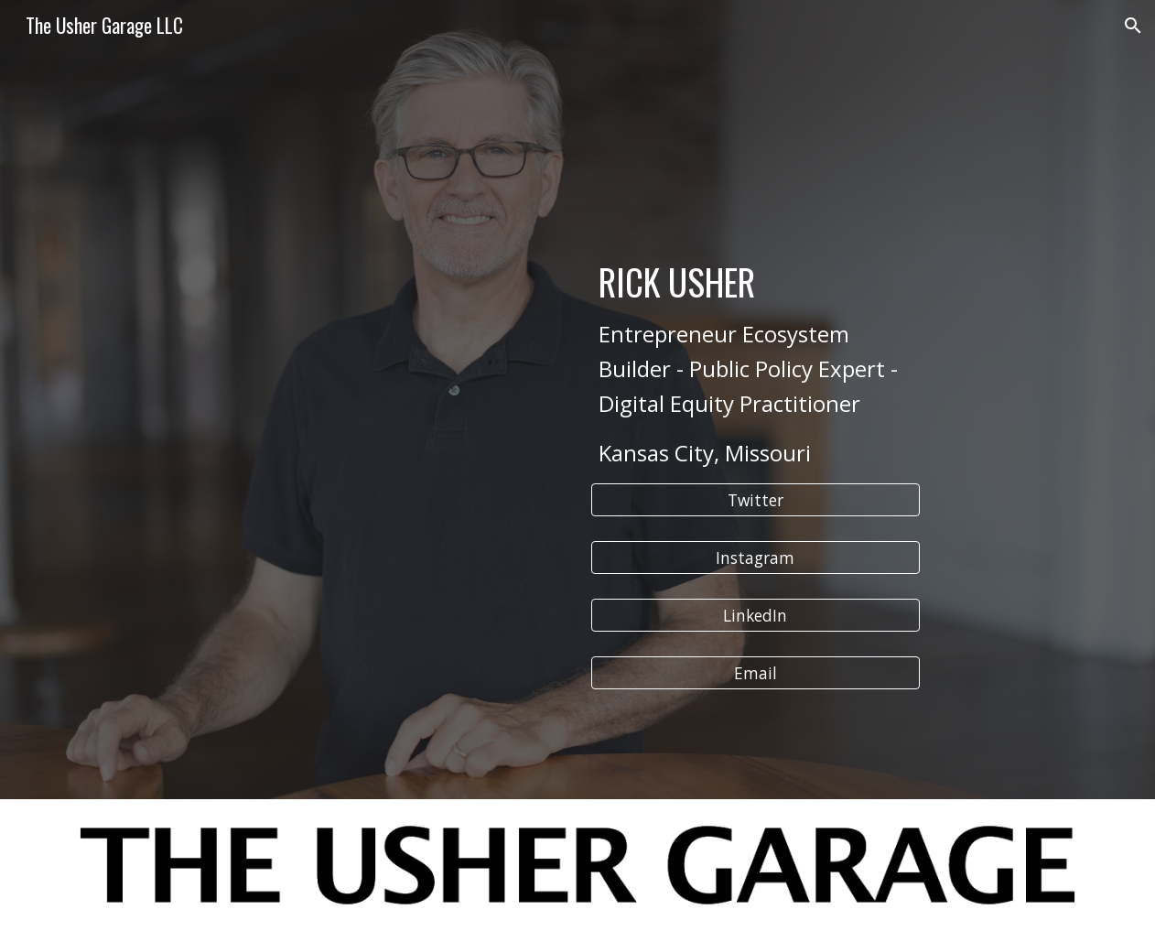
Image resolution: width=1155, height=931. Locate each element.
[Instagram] (756, 558)
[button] (1133, 26)
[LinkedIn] (756, 616)
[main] (756, 296)
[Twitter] (756, 500)
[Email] (756, 673)
